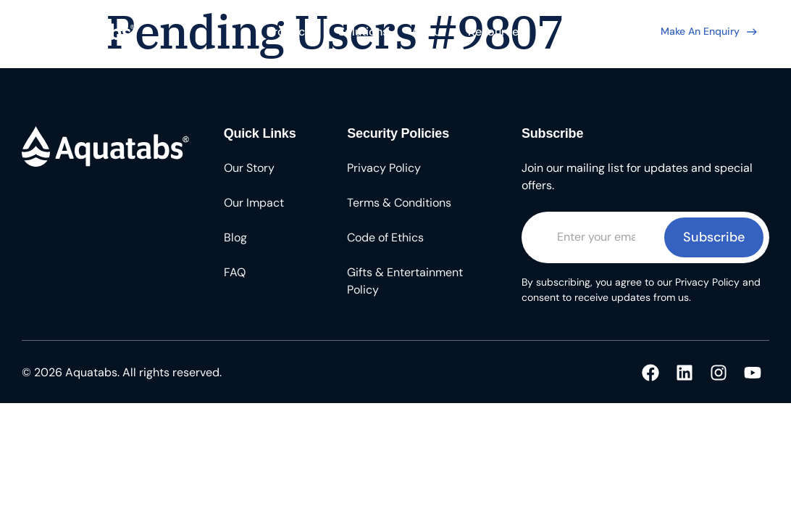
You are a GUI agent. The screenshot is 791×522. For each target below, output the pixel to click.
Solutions (363, 31)
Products (291, 31)
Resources (496, 31)
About (428, 31)
